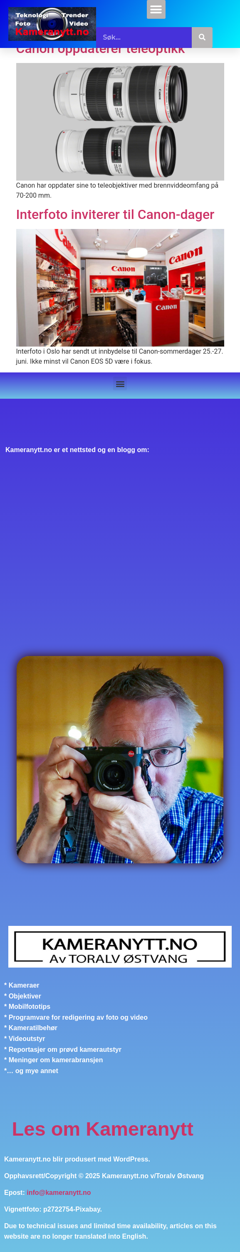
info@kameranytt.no (59, 1192)
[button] (156, 9)
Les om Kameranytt (102, 1129)
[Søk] (202, 37)
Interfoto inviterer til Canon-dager (115, 214)
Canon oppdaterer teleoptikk (100, 48)
